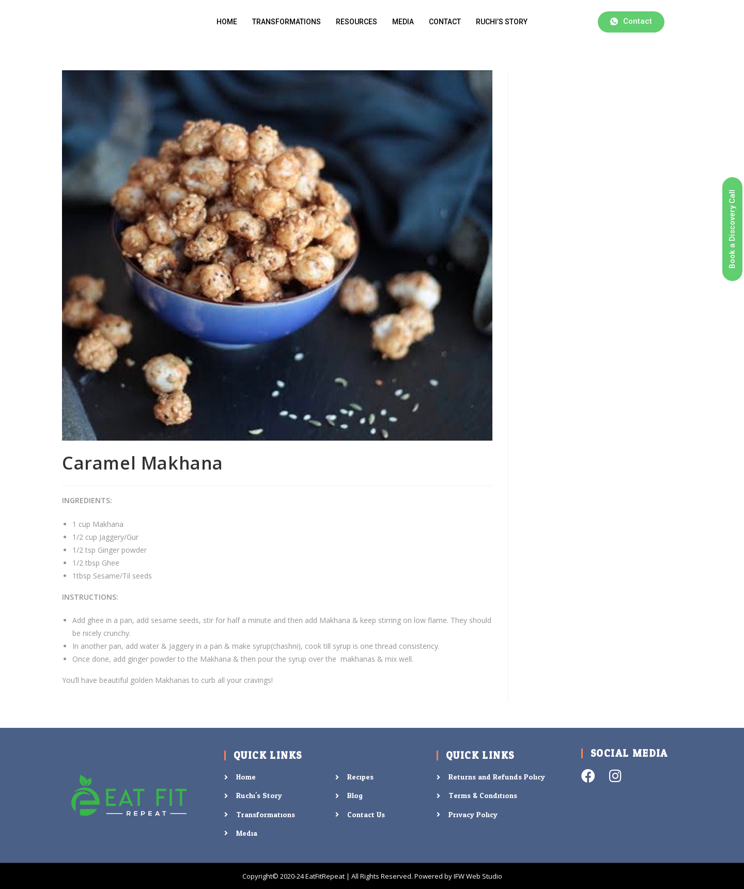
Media (403, 22)
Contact (445, 22)
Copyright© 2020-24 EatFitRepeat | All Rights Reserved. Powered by (348, 876)
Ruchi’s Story (502, 22)
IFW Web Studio (478, 876)
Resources (356, 22)
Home (226, 22)
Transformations (286, 22)
